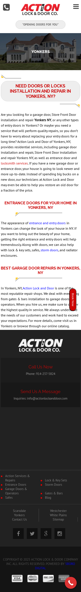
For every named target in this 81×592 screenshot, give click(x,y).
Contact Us (19, 519)
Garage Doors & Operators (16, 491)
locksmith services (14, 163)
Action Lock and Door (38, 288)
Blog (48, 498)
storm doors (49, 250)
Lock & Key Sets (56, 480)
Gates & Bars (54, 493)
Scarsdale (19, 511)
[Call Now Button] (71, 583)
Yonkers (19, 515)
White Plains (58, 515)
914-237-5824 (45, 374)
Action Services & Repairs (17, 478)
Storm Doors (53, 485)
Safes (9, 498)
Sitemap (58, 519)
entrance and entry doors (47, 223)
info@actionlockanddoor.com (47, 398)
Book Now (73, 299)
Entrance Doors (15, 485)
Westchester (58, 511)
